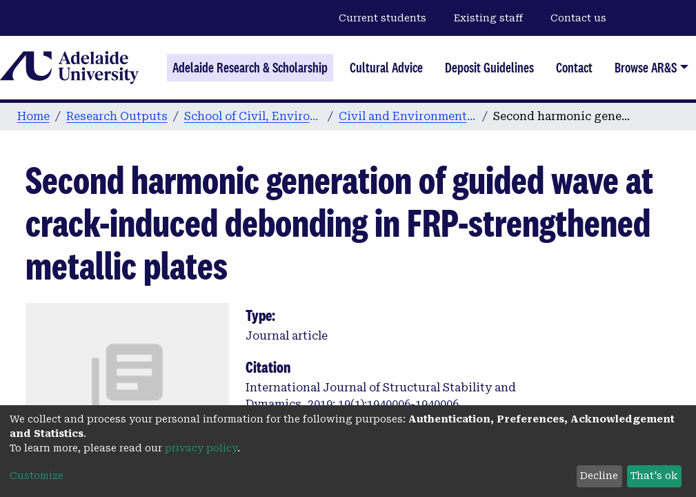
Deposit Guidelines (489, 67)
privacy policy (201, 448)
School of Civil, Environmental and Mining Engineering (253, 116)
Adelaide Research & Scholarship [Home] (250, 67)
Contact (574, 67)
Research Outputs (117, 116)
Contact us (578, 17)
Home (33, 116)
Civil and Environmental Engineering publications (408, 116)
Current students (382, 17)
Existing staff (488, 17)
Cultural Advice (386, 67)
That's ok (653, 475)
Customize (36, 475)
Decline (599, 475)
